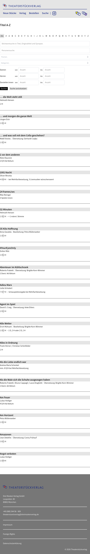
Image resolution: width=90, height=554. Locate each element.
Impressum (7, 524)
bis (41, 70)
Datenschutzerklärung (12, 543)
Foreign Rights (9, 534)
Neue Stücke (9, 13)
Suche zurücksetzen (18, 88)
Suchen (4, 88)
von (16, 70)
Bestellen (34, 13)
